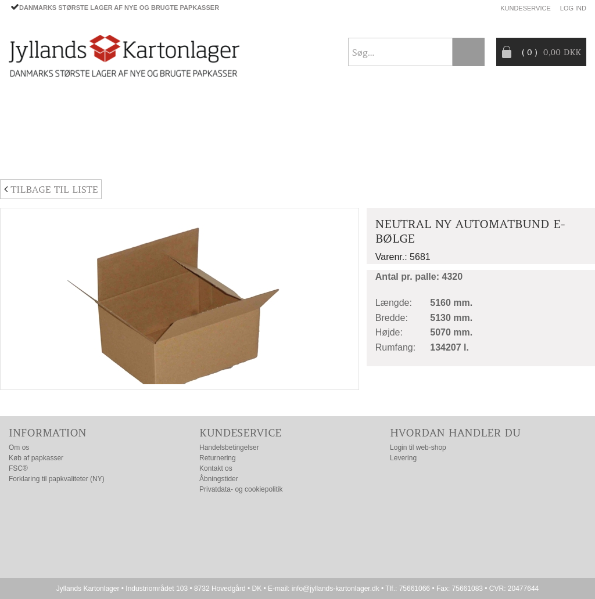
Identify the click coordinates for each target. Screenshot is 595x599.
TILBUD (207, 129)
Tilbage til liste (51, 189)
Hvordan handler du (455, 432)
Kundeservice (525, 8)
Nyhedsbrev (558, 156)
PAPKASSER (32, 129)
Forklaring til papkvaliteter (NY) (57, 479)
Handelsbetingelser (229, 447)
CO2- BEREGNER (394, 129)
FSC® (18, 468)
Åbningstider (218, 479)
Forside (26, 101)
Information (48, 432)
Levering (403, 458)
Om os (19, 447)
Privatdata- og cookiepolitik (240, 489)
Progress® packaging (291, 129)
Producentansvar (488, 129)
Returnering (217, 458)
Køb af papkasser (36, 458)
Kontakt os (215, 468)
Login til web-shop (418, 447)
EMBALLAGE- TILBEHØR (123, 129)
